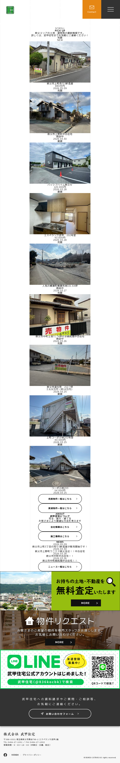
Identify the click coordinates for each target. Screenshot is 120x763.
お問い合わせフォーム (60, 714)
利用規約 (15, 755)
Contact (92, 6)
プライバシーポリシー (32, 755)
